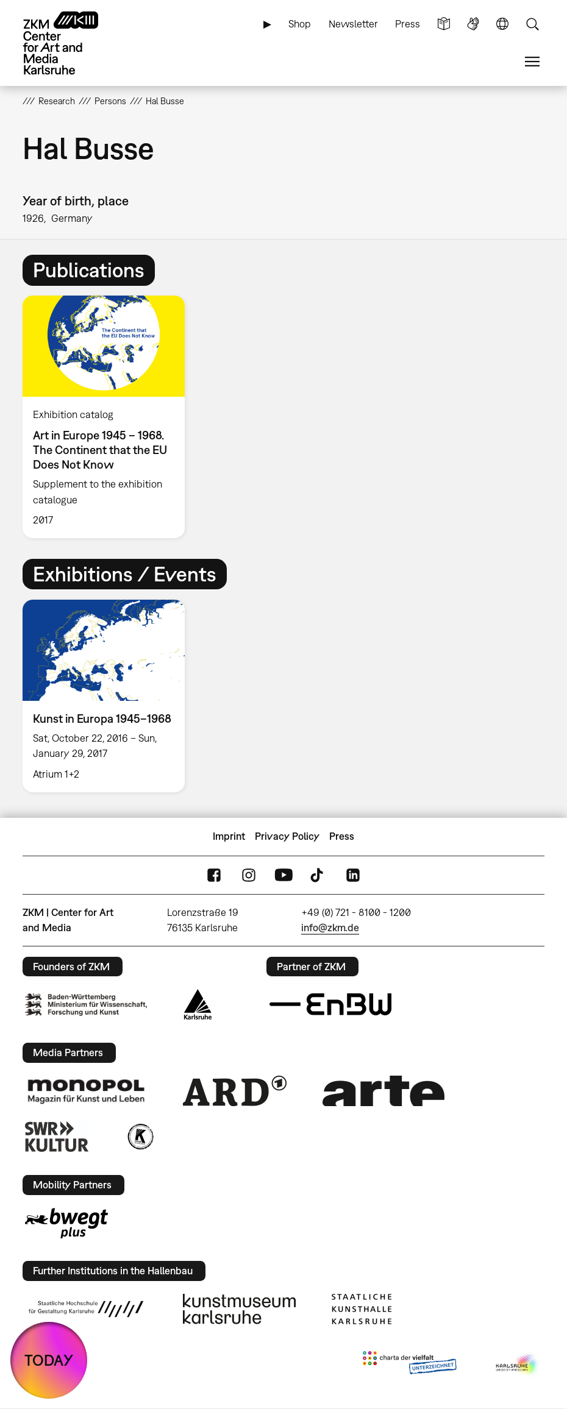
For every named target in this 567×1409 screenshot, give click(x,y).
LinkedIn (353, 875)
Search (532, 24)
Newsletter (353, 24)
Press (407, 24)
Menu (532, 62)
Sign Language (473, 24)
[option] (108, 417)
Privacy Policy (287, 836)
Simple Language (444, 24)
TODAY (48, 1360)
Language (502, 24)
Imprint (229, 836)
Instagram (249, 875)
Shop (299, 24)
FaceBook (214, 875)
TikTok (318, 875)
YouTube (283, 875)
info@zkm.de (330, 927)
